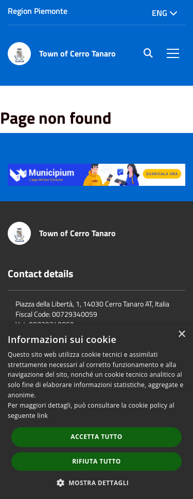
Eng (165, 13)
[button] (96, 482)
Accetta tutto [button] (96, 436)
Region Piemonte (37, 11)
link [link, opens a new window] (42, 415)
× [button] (181, 334)
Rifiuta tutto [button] (96, 461)
